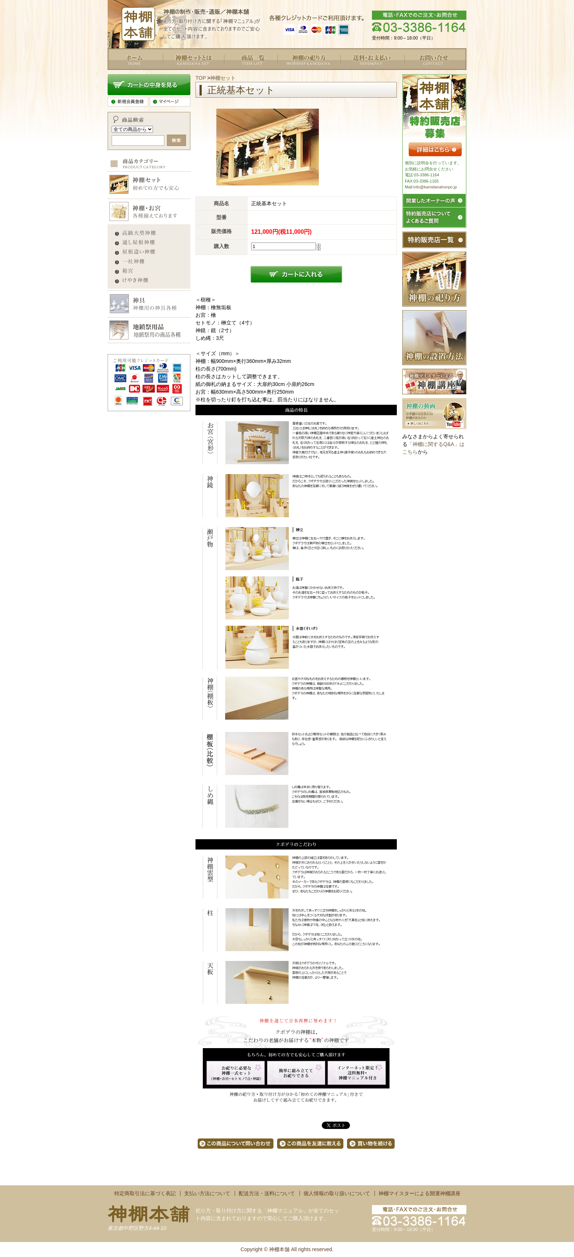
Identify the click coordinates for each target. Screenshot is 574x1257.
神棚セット (223, 78)
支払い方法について (207, 1193)
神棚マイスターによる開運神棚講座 (420, 1193)
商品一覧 (234, 73)
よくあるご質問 (295, 73)
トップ (115, 73)
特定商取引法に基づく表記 (145, 1193)
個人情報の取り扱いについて (336, 1193)
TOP (200, 78)
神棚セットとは (181, 73)
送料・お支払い (358, 73)
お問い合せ (417, 73)
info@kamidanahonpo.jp (435, 187)
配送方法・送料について (267, 1193)
